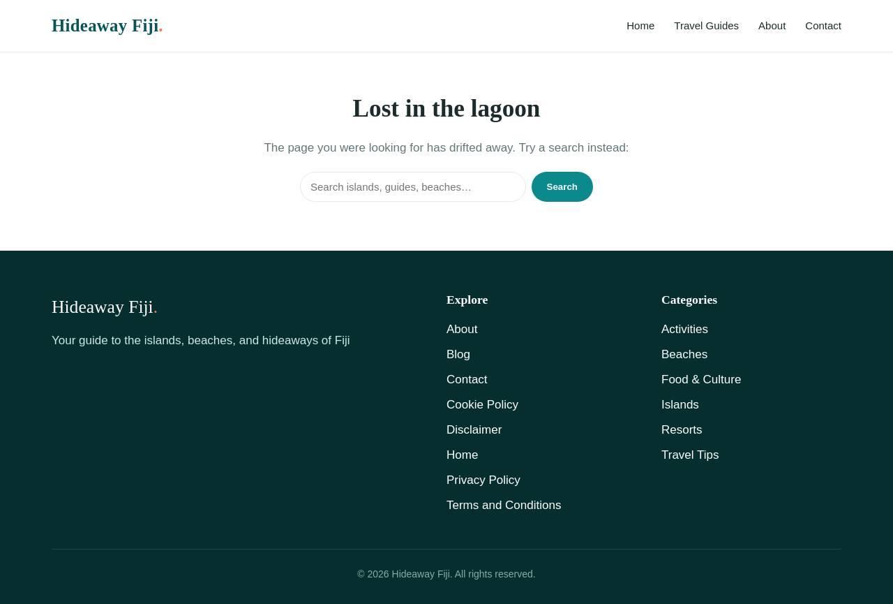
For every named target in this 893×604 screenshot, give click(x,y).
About (772, 25)
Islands (680, 404)
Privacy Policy (483, 480)
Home (640, 25)
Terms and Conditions (503, 505)
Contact (823, 25)
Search (562, 187)
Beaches (684, 354)
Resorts (682, 429)
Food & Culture (701, 379)
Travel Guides (706, 25)
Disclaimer (474, 429)
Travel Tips (690, 455)
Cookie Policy (482, 404)
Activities (684, 329)
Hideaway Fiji (107, 25)
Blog (458, 354)
